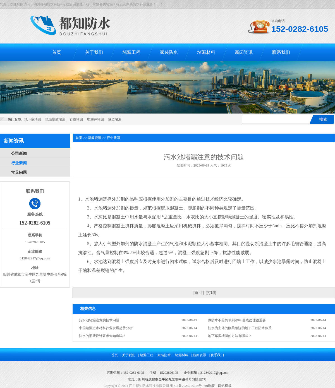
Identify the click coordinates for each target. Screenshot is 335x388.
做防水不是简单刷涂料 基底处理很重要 (237, 320)
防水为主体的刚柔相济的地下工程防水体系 (240, 328)
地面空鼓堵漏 (55, 119)
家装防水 (169, 52)
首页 (56, 52)
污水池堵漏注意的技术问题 (99, 320)
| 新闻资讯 (198, 355)
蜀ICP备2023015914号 (186, 386)
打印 (211, 293)
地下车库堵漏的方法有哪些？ (230, 336)
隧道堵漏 (114, 119)
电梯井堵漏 (95, 119)
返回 (198, 293)
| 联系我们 (216, 355)
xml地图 (210, 386)
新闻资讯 (244, 52)
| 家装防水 (163, 355)
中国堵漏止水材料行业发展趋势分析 (106, 328)
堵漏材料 (206, 52)
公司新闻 (19, 153)
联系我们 (281, 52)
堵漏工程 (131, 52)
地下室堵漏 (32, 119)
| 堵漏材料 (181, 355)
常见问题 (19, 172)
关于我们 (94, 52)
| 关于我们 (128, 355)
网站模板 (224, 386)
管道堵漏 (76, 119)
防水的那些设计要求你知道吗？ (102, 336)
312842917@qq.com (214, 373)
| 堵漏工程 (145, 355)
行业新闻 (19, 163)
